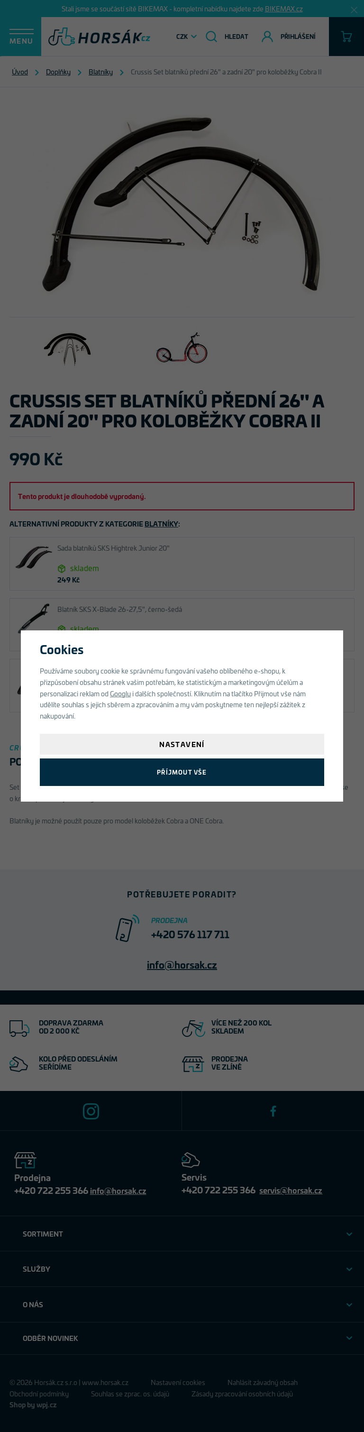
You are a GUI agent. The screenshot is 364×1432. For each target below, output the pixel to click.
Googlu (120, 693)
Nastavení (182, 744)
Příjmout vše (182, 771)
